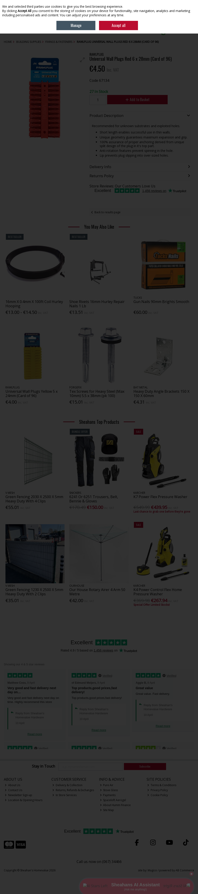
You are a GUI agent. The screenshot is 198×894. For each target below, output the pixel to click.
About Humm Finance (115, 805)
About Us (12, 785)
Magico (152, 870)
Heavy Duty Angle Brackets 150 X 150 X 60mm (161, 393)
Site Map (107, 810)
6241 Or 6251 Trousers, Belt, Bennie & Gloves (93, 499)
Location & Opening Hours (23, 800)
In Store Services (64, 795)
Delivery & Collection (67, 785)
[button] (82, 59)
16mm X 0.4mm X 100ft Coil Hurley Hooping (34, 303)
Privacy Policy (157, 790)
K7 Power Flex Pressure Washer (160, 496)
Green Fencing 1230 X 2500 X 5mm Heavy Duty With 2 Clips (34, 591)
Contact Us (13, 790)
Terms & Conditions (161, 785)
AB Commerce (185, 870)
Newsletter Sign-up (18, 795)
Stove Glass (109, 790)
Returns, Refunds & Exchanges (73, 790)
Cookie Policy (157, 795)
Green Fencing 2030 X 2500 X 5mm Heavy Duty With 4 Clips (34, 499)
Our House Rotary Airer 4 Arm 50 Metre (97, 591)
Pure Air (106, 785)
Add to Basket (138, 99)
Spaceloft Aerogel (113, 800)
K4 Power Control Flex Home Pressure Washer (157, 591)
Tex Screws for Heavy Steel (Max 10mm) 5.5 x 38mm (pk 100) (96, 393)
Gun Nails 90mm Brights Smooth (161, 301)
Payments (108, 795)
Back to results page (107, 212)
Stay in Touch (43, 766)
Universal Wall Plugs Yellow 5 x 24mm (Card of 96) (31, 393)
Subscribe (144, 766)
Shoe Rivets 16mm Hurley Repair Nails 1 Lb (97, 303)
